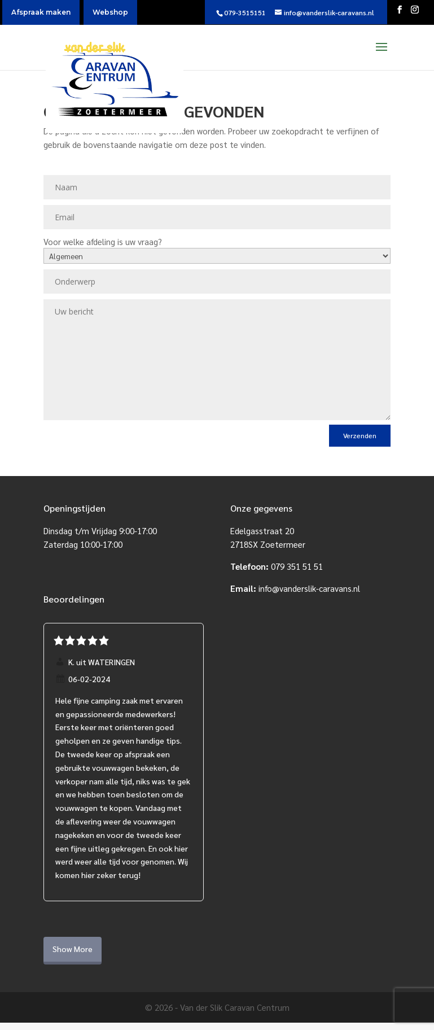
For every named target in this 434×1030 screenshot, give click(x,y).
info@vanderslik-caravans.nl (309, 588)
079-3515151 (245, 12)
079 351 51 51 (297, 566)
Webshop (110, 12)
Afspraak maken (41, 12)
